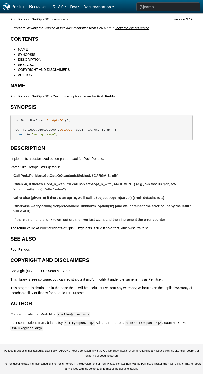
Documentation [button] (97, 6)
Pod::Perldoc (93, 159)
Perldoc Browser (25, 6)
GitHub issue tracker (115, 350)
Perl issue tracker (151, 363)
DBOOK (64, 350)
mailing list (174, 363)
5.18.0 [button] (58, 6)
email (135, 350)
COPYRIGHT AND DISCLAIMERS (44, 70)
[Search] (168, 6)
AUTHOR (25, 75)
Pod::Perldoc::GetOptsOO (29, 19)
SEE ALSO (26, 65)
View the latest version (132, 28)
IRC (187, 363)
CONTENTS (24, 39)
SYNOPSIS (26, 54)
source (55, 19)
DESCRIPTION (29, 59)
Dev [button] (73, 6)
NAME (23, 49)
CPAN (64, 19)
